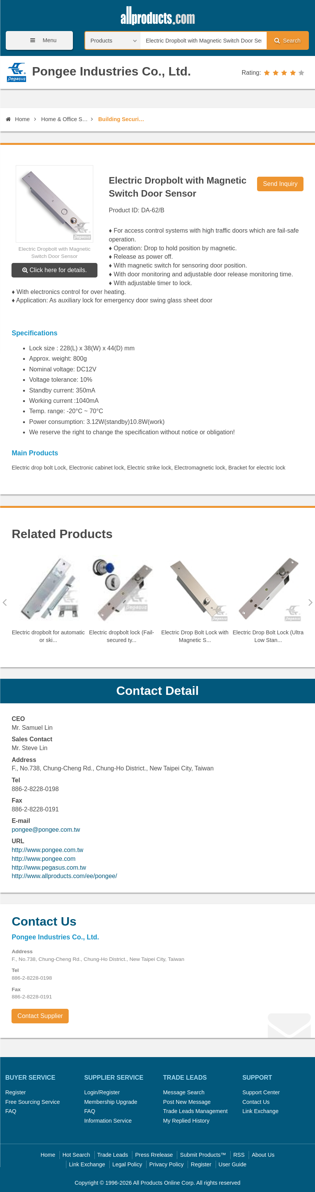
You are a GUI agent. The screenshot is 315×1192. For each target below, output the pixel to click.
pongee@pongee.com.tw (46, 829)
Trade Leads (112, 1155)
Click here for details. (54, 270)
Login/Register (102, 1092)
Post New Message (187, 1102)
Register (15, 1092)
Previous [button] (4, 602)
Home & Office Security (64, 119)
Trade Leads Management (195, 1111)
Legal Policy (127, 1164)
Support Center (261, 1092)
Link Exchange (260, 1111)
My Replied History (186, 1121)
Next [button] (310, 602)
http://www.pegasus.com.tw (49, 867)
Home (18, 119)
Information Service (108, 1121)
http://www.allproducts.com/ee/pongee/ (64, 876)
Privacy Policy (166, 1164)
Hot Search (76, 1155)
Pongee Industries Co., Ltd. (111, 71)
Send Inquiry (280, 184)
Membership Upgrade (110, 1102)
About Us (263, 1155)
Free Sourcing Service (32, 1102)
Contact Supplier (40, 1016)
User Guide (233, 1164)
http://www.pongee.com (43, 858)
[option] (48, 602)
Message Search (184, 1092)
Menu (40, 40)
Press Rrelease (154, 1155)
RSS (239, 1155)
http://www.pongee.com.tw (47, 850)
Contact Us (256, 1102)
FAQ (10, 1111)
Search (287, 40)
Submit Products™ (203, 1155)
